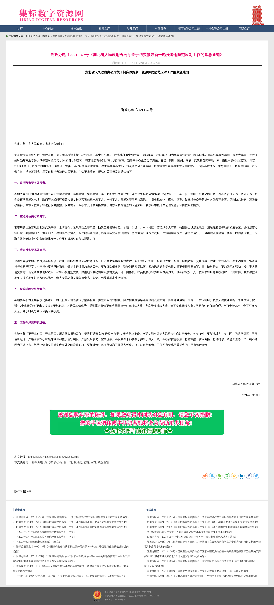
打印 (18, 491)
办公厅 (58, 462)
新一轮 (68, 462)
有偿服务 (160, 28)
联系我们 (245, 28)
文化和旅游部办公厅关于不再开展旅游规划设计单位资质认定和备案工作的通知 (190, 532)
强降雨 (78, 462)
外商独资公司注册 (189, 28)
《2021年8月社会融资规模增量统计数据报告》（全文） (46, 532)
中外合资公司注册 (217, 28)
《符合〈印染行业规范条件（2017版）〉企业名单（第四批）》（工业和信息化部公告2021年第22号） (71, 576)
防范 (86, 462)
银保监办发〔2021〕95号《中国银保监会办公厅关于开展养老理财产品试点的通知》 (192, 537)
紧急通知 (103, 462)
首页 (20, 28)
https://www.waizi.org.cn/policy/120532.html (53, 456)
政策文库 (104, 28)
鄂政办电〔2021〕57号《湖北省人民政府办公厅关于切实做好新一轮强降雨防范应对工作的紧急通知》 (120, 36)
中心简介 (48, 28)
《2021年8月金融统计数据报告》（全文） (38, 541)
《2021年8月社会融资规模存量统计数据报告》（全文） (46, 537)
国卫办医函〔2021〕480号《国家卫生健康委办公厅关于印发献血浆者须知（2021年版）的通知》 (199, 571)
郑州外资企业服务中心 (38, 36)
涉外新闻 (132, 28)
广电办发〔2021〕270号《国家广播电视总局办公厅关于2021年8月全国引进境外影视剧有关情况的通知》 (72, 522)
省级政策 (58, 36)
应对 (93, 462)
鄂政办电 (37, 462)
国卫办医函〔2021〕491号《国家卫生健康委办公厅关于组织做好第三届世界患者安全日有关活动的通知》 (73, 517)
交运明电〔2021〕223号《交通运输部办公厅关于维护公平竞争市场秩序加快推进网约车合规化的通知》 (202, 576)
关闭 (27, 491)
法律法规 (76, 28)
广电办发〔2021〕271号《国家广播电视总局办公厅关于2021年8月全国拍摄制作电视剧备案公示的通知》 (72, 527)
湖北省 (48, 462)
